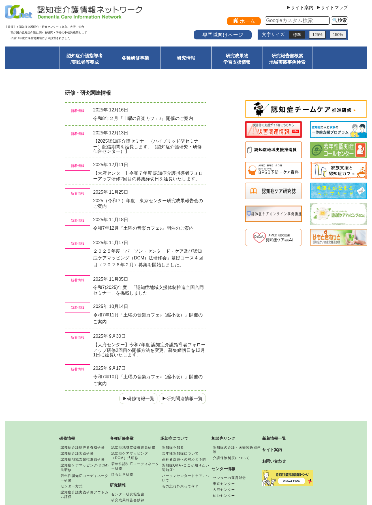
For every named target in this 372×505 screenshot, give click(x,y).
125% (317, 34)
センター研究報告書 (127, 494)
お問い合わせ (274, 461)
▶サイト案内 (299, 7)
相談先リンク (223, 438)
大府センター (224, 490)
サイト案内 (272, 449)
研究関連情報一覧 (184, 398)
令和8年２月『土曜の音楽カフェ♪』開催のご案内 (145, 118)
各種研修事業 (135, 58)
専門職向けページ (222, 35)
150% (338, 34)
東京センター (224, 484)
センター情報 (223, 468)
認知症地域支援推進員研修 (83, 459)
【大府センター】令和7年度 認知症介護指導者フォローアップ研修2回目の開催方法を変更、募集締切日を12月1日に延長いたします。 (149, 349)
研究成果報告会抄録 (127, 500)
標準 (297, 34)
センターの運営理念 (229, 478)
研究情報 (186, 58)
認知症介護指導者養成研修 (83, 447)
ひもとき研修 (122, 474)
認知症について (174, 438)
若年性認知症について (180, 453)
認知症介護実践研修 (77, 453)
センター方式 (72, 486)
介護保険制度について (231, 458)
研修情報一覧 (140, 398)
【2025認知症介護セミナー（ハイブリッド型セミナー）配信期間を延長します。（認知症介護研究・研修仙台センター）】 (147, 146)
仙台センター (224, 496)
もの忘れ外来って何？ (180, 486)
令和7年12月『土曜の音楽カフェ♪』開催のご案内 (145, 228)
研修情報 (67, 438)
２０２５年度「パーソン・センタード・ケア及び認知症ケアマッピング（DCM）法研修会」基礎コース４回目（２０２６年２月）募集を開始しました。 (148, 258)
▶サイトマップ (332, 7)
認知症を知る (173, 447)
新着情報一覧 (274, 438)
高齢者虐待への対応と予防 (184, 459)
